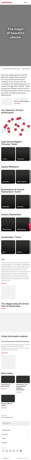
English (7, 458)
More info (4, 283)
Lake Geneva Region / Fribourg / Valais (11, 68)
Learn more (4, 352)
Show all (7, 308)
